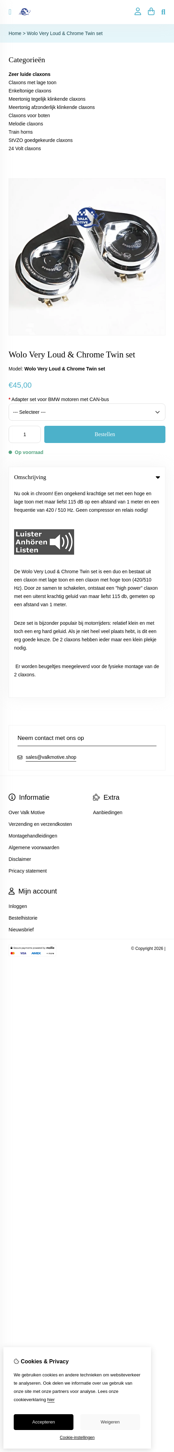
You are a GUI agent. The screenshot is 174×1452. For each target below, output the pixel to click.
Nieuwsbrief (21, 720)
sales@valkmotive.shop (51, 547)
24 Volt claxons (25, 148)
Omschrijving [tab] (87, 477)
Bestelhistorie (23, 708)
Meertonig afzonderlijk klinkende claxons (52, 107)
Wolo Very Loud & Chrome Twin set (64, 33)
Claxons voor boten (29, 115)
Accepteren (43, 1422)
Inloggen (18, 696)
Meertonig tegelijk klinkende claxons (47, 99)
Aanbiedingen (108, 603)
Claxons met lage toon (32, 82)
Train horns (21, 132)
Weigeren (110, 1422)
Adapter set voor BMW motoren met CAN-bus (59, 399)
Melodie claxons (26, 123)
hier (51, 1399)
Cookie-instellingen (77, 1437)
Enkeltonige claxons (30, 90)
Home (15, 33)
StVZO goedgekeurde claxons (41, 140)
